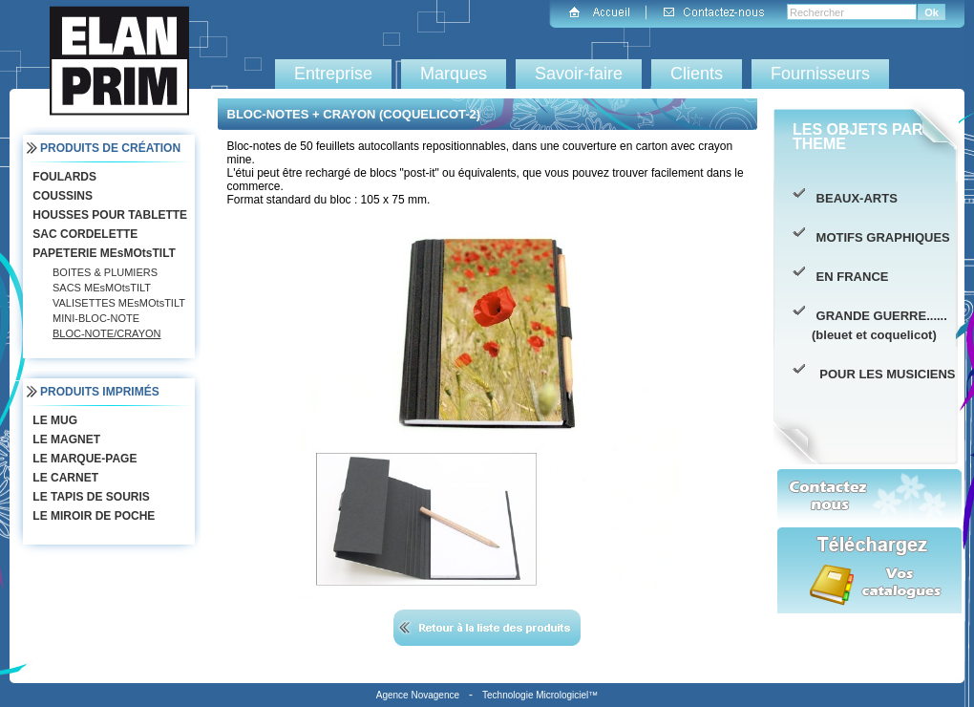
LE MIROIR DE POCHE (92, 516)
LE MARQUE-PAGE (83, 458)
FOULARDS (62, 176)
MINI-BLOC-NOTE (96, 318)
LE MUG (53, 420)
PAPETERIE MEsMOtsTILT (102, 253)
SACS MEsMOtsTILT (102, 287)
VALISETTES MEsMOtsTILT (119, 303)
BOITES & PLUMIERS (105, 272)
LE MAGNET (64, 439)
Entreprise (333, 73)
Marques (453, 73)
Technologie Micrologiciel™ (540, 695)
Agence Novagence (417, 695)
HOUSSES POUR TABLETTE (108, 215)
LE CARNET (63, 477)
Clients (697, 73)
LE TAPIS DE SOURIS (89, 496)
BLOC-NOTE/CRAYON (106, 333)
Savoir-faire (578, 73)
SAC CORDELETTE (83, 234)
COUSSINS (61, 196)
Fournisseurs (820, 73)
